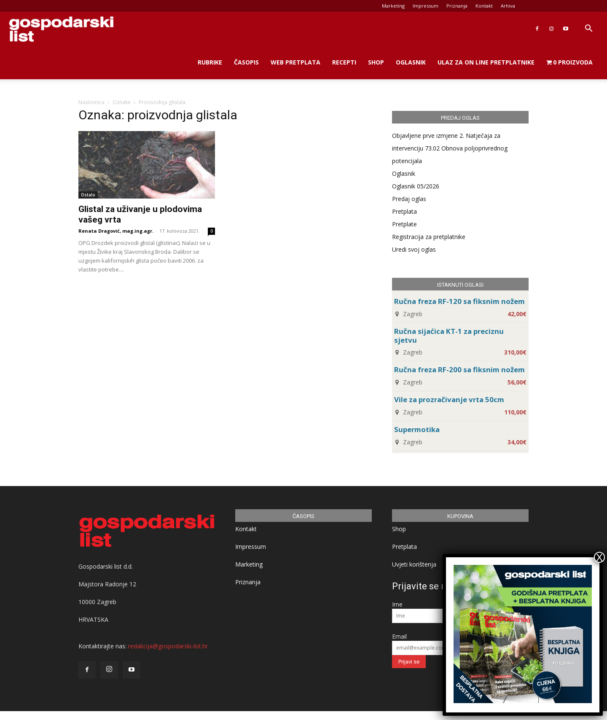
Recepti (344, 62)
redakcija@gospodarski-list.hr (168, 646)
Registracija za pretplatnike (428, 237)
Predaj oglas (409, 199)
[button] (588, 29)
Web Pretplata (295, 62)
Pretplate (404, 224)
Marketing (393, 6)
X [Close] (599, 557)
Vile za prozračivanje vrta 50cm (449, 399)
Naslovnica (91, 102)
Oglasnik (411, 62)
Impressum (425, 6)
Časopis (246, 62)
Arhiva (508, 6)
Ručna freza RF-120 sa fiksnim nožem (459, 301)
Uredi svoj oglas (414, 249)
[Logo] (61, 29)
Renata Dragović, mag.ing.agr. (115, 231)
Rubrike (210, 62)
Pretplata (404, 211)
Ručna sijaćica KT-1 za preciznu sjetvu (449, 335)
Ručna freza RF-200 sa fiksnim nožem (459, 369)
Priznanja (456, 6)
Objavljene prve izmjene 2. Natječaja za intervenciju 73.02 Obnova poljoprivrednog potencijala (450, 148)
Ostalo (88, 195)
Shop (376, 62)
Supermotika (417, 429)
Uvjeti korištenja (414, 564)
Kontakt (484, 6)
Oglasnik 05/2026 (415, 186)
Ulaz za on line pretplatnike (486, 62)
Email (399, 636)
